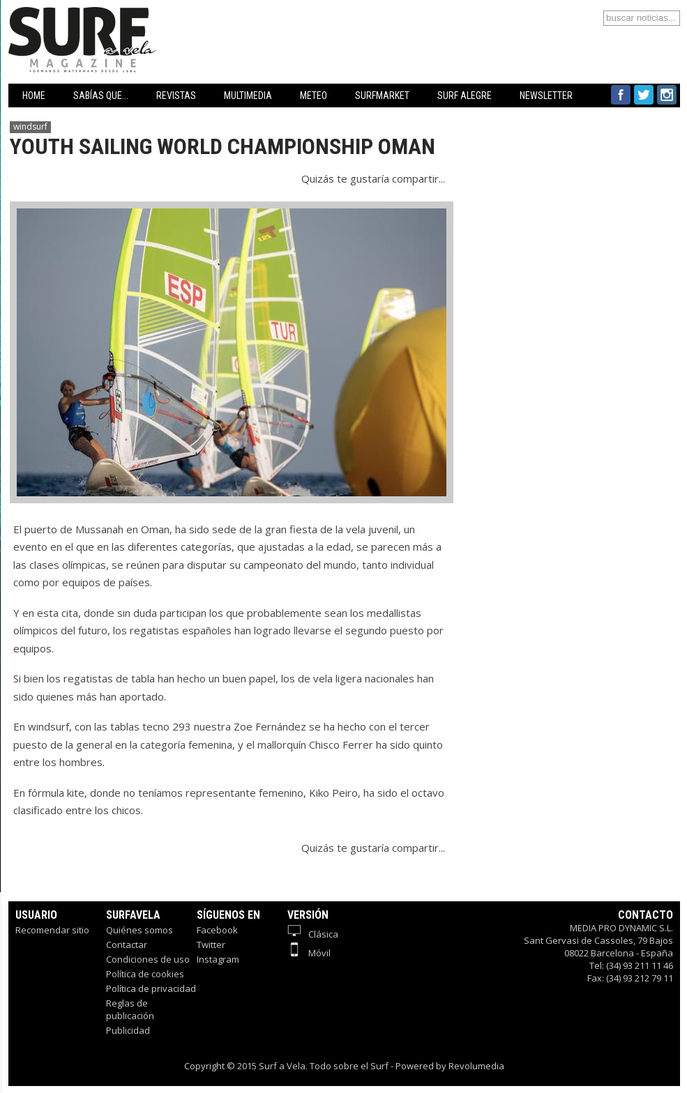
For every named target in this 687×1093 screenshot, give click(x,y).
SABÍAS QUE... (100, 95)
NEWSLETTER (546, 95)
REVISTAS (176, 95)
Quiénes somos (139, 930)
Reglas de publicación (130, 1009)
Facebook (217, 930)
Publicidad (128, 1030)
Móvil (309, 953)
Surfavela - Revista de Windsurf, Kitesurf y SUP (149, 19)
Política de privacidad (151, 988)
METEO (313, 95)
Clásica (312, 934)
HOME (33, 95)
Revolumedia (476, 1066)
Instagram (218, 959)
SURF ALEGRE (464, 95)
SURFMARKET (382, 95)
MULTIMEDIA (248, 95)
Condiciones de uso (148, 959)
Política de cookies (145, 974)
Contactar (126, 944)
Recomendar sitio (52, 930)
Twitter (211, 944)
